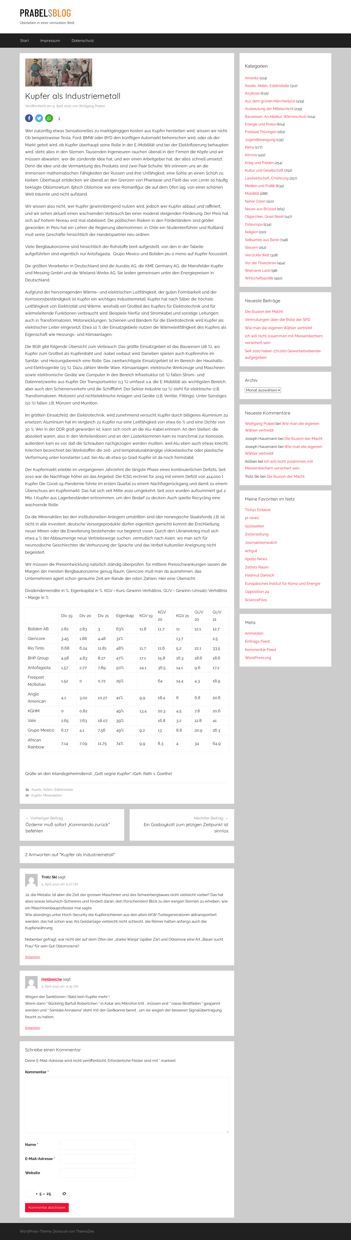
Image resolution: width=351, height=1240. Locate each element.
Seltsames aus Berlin (262, 240)
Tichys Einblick (258, 510)
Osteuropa (254, 224)
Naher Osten (255, 201)
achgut (251, 551)
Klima (249, 147)
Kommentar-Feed (260, 649)
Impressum (50, 40)
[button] (29, 118)
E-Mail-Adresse (40, 1158)
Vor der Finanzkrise (260, 263)
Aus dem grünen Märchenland (270, 101)
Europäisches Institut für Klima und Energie (282, 583)
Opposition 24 (257, 591)
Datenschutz (83, 40)
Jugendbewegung (260, 140)
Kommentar (37, 1072)
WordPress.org (258, 657)
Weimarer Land (257, 270)
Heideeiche (51, 979)
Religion (251, 232)
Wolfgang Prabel (92, 106)
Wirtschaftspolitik (259, 278)
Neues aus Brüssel (260, 209)
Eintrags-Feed (257, 641)
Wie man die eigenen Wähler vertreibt (278, 328)
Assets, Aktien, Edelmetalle (52, 790)
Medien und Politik (260, 186)
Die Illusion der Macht (264, 311)
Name (31, 1144)
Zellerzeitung (257, 534)
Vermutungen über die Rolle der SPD (277, 319)
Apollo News (256, 559)
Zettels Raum (257, 567)
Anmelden (254, 633)
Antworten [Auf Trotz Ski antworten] (32, 957)
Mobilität (252, 193)
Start (24, 40)
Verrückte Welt (257, 255)
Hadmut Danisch (259, 575)
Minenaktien (52, 795)
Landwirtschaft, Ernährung (267, 178)
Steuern (251, 247)
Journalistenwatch (261, 542)
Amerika (252, 78)
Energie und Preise (260, 124)
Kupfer (36, 795)
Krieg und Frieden (259, 163)
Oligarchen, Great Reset (264, 216)
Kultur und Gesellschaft (264, 170)
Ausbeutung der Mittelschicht (269, 109)
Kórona (251, 155)
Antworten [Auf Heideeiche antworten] (32, 1028)
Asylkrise (252, 93)
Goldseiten (254, 526)
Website (32, 1173)
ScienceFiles (256, 600)
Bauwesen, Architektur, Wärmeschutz (276, 116)
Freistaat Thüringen (260, 132)
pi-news (252, 518)
